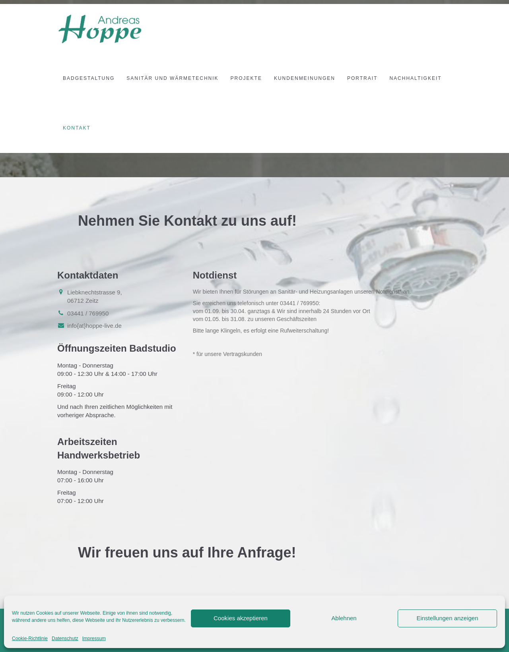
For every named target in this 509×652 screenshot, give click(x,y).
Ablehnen (343, 618)
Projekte (246, 78)
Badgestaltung (89, 78)
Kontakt (77, 128)
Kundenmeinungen (304, 78)
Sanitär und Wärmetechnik (172, 78)
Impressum (94, 638)
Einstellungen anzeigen (447, 618)
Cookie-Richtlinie (30, 638)
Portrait (362, 78)
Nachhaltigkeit (415, 78)
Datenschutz (65, 638)
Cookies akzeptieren (241, 618)
